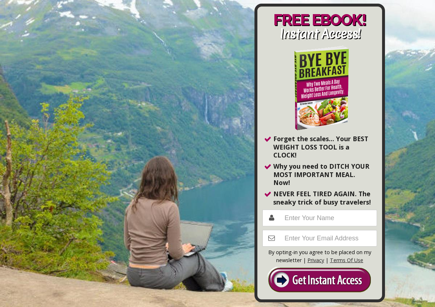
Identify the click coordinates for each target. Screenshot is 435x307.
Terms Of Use (346, 260)
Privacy (315, 260)
